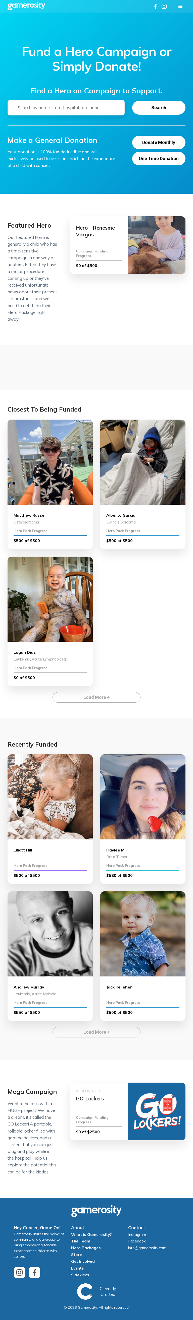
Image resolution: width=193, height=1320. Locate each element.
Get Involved (83, 1261)
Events (77, 1268)
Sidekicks (80, 1274)
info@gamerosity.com (147, 1247)
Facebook (137, 1241)
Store (76, 1254)
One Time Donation (159, 158)
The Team (80, 1241)
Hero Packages (86, 1247)
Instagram (137, 1234)
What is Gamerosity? (91, 1234)
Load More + (96, 697)
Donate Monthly (158, 142)
